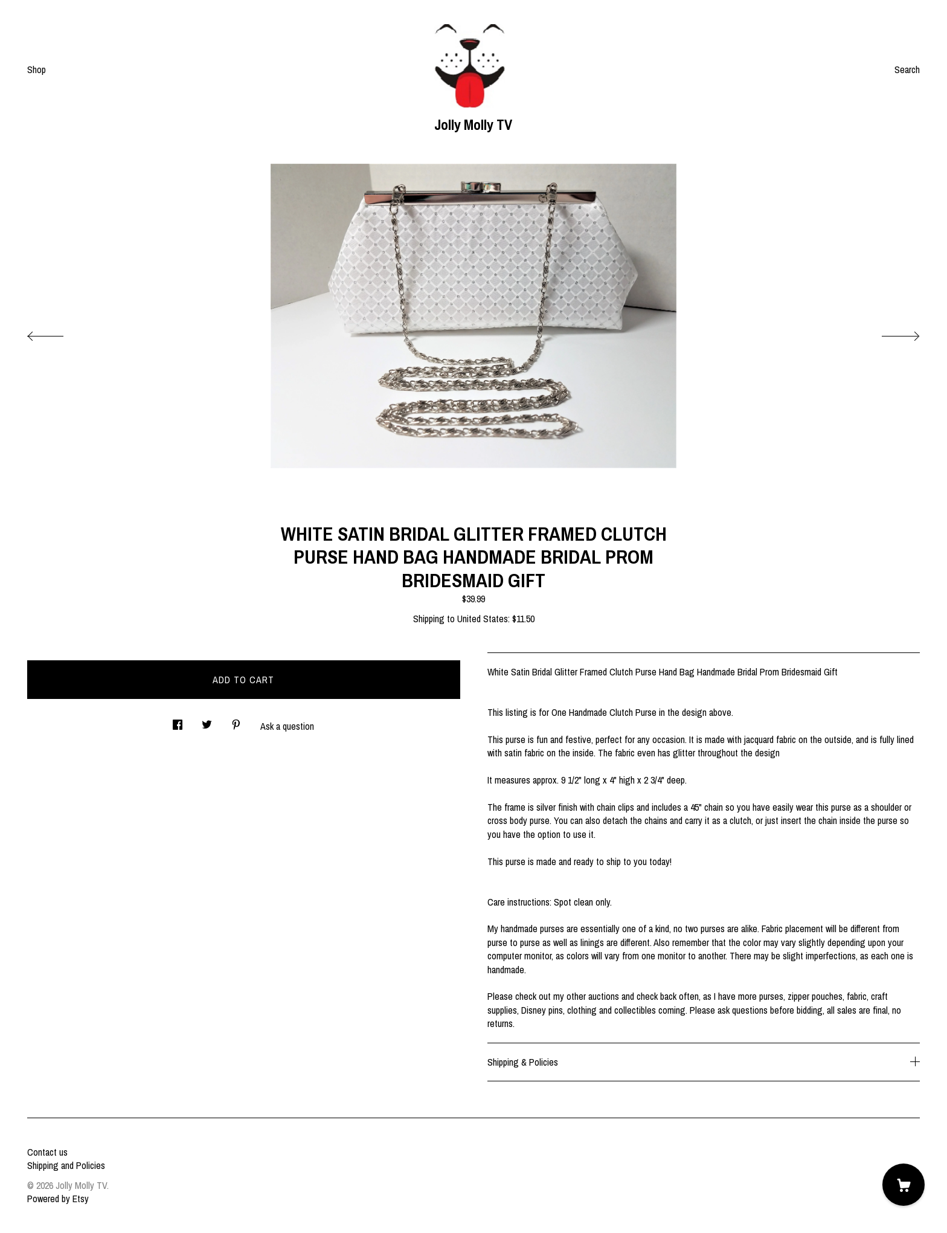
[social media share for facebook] (177, 721)
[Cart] (903, 1185)
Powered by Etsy (58, 1198)
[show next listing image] (889, 333)
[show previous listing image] (57, 333)
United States (482, 618)
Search (907, 69)
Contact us (47, 1152)
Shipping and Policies (66, 1165)
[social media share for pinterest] (236, 721)
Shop (36, 69)
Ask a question (287, 726)
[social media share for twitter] (207, 721)
